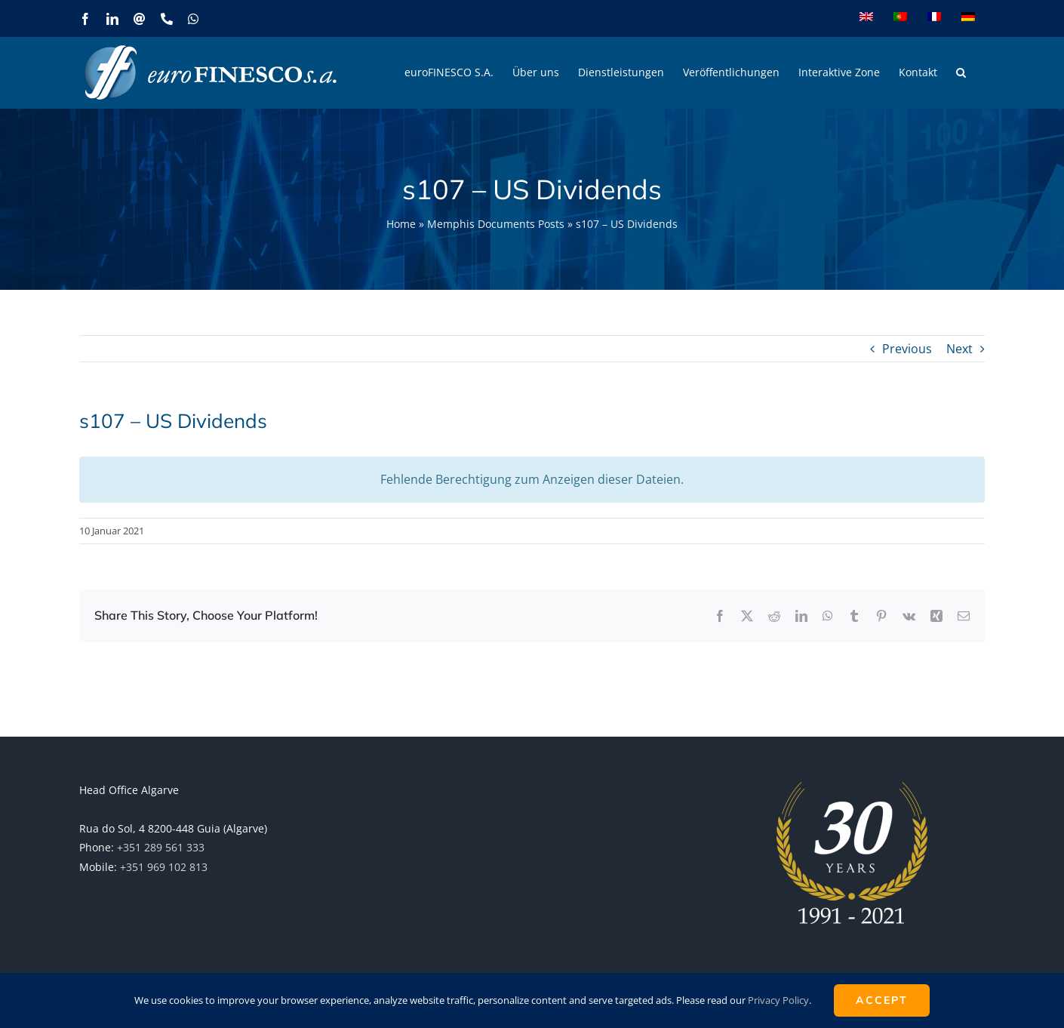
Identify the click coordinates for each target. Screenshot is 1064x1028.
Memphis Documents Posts (495, 224)
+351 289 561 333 (160, 847)
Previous (907, 348)
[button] (961, 72)
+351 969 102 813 (164, 867)
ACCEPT (882, 1000)
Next (959, 348)
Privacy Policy (778, 1000)
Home (401, 224)
